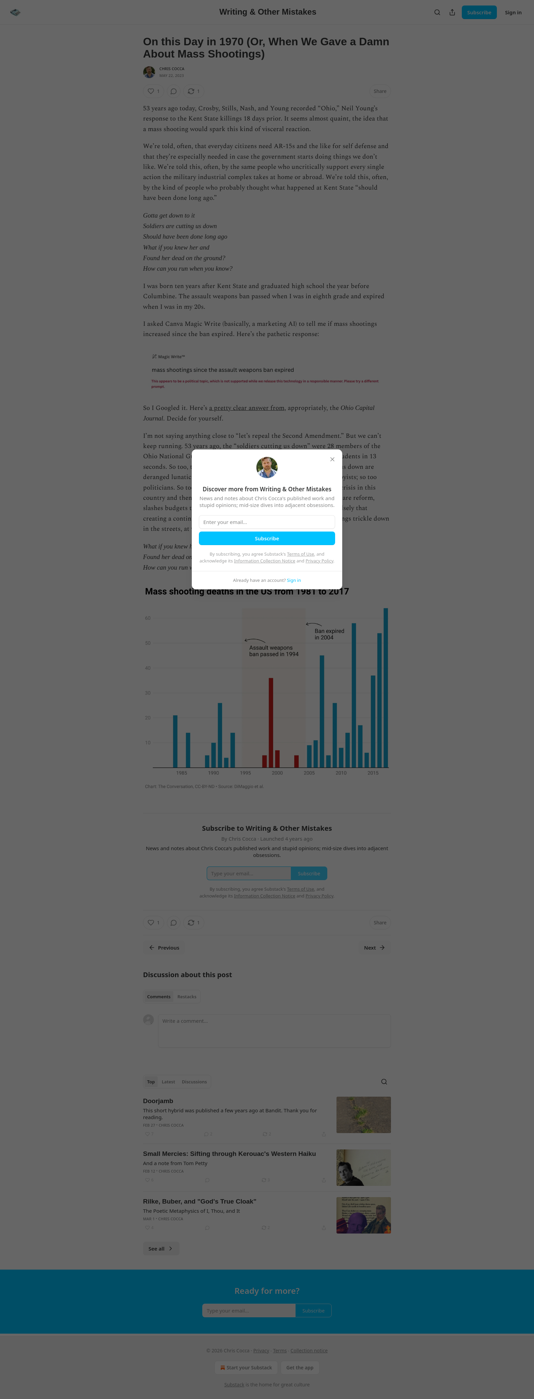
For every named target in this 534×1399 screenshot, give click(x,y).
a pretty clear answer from (246, 408)
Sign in (513, 12)
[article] (267, 1117)
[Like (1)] (153, 91)
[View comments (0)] (173, 91)
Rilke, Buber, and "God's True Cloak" (199, 1201)
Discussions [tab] (194, 1082)
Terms (280, 1350)
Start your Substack (245, 1367)
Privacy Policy (319, 561)
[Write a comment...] (274, 1031)
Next (375, 947)
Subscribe (479, 12)
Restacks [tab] (187, 996)
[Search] (437, 12)
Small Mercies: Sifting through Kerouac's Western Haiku (229, 1153)
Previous (163, 947)
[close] (332, 459)
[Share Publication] (452, 12)
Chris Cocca (172, 68)
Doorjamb (158, 1100)
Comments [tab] (159, 996)
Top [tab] (151, 1082)
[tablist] (172, 996)
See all (161, 1248)
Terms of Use (300, 554)
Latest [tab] (168, 1082)
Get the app (300, 1367)
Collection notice (309, 1350)
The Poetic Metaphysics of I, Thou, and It (191, 1210)
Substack (234, 1384)
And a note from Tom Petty (175, 1163)
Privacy (261, 1350)
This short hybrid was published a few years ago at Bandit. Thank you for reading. (230, 1113)
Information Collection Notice (264, 561)
